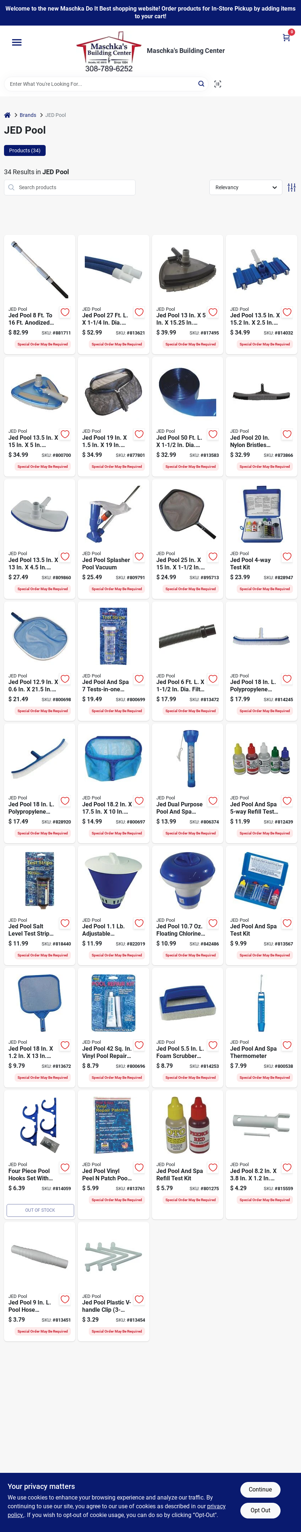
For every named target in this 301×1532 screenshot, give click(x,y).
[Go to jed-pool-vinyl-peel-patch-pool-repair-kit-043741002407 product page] (113, 1154)
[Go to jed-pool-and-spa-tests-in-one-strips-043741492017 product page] (113, 661)
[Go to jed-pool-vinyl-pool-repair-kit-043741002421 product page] (113, 1028)
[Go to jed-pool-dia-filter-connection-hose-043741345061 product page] (188, 661)
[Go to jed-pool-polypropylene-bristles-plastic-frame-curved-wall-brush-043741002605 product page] (40, 783)
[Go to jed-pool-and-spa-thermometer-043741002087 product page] (261, 1028)
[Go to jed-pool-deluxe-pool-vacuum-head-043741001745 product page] (40, 417)
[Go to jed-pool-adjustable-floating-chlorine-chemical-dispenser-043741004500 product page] (113, 906)
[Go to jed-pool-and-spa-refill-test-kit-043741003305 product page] (261, 783)
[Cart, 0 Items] (286, 37)
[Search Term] (106, 84)
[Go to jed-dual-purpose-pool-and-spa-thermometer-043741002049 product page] (188, 783)
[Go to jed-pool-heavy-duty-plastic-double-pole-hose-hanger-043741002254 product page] (40, 1154)
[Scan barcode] (218, 84)
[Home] (7, 115)
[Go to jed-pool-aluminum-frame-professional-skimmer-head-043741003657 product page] (188, 539)
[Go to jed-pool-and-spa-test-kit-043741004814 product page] (261, 906)
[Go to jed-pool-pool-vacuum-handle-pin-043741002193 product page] (261, 1154)
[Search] (202, 83)
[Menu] (17, 42)
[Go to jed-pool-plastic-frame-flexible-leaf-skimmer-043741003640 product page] (40, 1028)
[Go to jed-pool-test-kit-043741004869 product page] (261, 539)
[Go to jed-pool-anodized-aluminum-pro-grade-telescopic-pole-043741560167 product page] (40, 295)
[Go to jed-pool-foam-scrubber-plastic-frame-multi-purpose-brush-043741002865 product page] (188, 1028)
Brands (28, 115)
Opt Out (260, 1510)
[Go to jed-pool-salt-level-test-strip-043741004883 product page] (40, 906)
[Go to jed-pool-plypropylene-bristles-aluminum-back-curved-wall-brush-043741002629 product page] (261, 661)
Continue (260, 1489)
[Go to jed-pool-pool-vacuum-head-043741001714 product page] (40, 539)
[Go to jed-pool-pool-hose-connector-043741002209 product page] (40, 1282)
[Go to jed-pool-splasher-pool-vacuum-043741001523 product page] (113, 539)
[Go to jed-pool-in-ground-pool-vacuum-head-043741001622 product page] (261, 295)
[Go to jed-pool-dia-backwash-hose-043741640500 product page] (188, 417)
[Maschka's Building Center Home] (109, 51)
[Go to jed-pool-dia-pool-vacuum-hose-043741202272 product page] (113, 295)
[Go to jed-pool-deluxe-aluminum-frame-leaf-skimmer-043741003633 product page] (40, 661)
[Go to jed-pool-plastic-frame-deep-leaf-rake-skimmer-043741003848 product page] (113, 783)
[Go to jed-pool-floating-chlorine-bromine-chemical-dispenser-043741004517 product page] (188, 906)
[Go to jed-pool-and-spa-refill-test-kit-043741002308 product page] (188, 1154)
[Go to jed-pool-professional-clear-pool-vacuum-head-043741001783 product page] (188, 295)
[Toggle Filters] (291, 187)
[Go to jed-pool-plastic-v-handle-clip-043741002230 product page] (113, 1282)
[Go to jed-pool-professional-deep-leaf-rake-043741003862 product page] (113, 417)
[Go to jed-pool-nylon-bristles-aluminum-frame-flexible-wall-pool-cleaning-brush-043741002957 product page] (261, 417)
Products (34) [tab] (25, 150)
